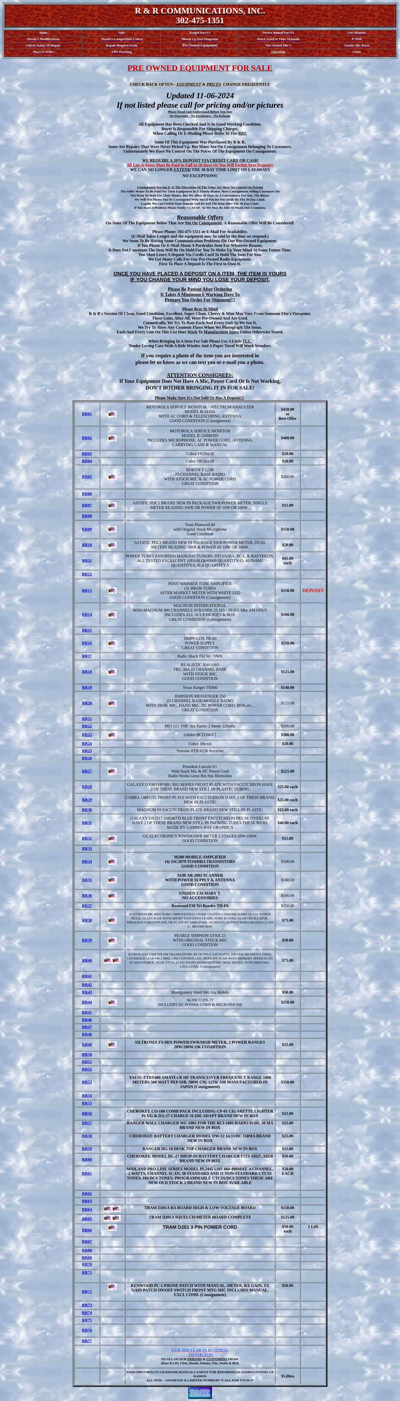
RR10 (87, 545)
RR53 (87, 1082)
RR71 (87, 1272)
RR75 (87, 1320)
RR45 (87, 1012)
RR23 (87, 735)
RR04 (87, 461)
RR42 (87, 985)
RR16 (87, 643)
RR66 (87, 1230)
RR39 (87, 940)
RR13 (87, 590)
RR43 (87, 992)
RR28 (87, 787)
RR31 (87, 823)
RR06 (87, 494)
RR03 (87, 454)
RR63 (87, 1201)
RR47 (87, 1027)
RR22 (87, 726)
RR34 (87, 861)
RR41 (87, 976)
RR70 (87, 1264)
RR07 (87, 505)
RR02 (87, 438)
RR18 (87, 671)
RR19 (87, 687)
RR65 (87, 1219)
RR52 (87, 1069)
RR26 (87, 758)
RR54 (87, 1095)
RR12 (87, 574)
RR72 (87, 1291)
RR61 (87, 1173)
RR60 (87, 1159)
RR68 (87, 1250)
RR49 (87, 1044)
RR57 (87, 1123)
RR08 (87, 516)
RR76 (87, 1330)
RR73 (87, 1305)
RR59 (87, 1149)
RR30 (87, 810)
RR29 (87, 800)
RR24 (87, 743)
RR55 (87, 1103)
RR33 (87, 848)
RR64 (87, 1209)
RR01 (87, 414)
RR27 (87, 771)
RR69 (87, 1258)
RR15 (87, 630)
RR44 (87, 1002)
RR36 (87, 895)
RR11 (87, 560)
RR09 (87, 529)
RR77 (87, 1341)
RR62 (87, 1193)
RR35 (87, 880)
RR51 (87, 1062)
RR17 (87, 656)
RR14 (87, 614)
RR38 (87, 920)
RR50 (87, 1054)
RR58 (87, 1136)
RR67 (87, 1241)
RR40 (87, 960)
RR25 (87, 751)
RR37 (87, 906)
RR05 (87, 476)
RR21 (87, 719)
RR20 (87, 703)
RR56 (87, 1113)
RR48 (87, 1034)
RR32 (87, 838)
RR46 (87, 1020)
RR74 (87, 1313)
